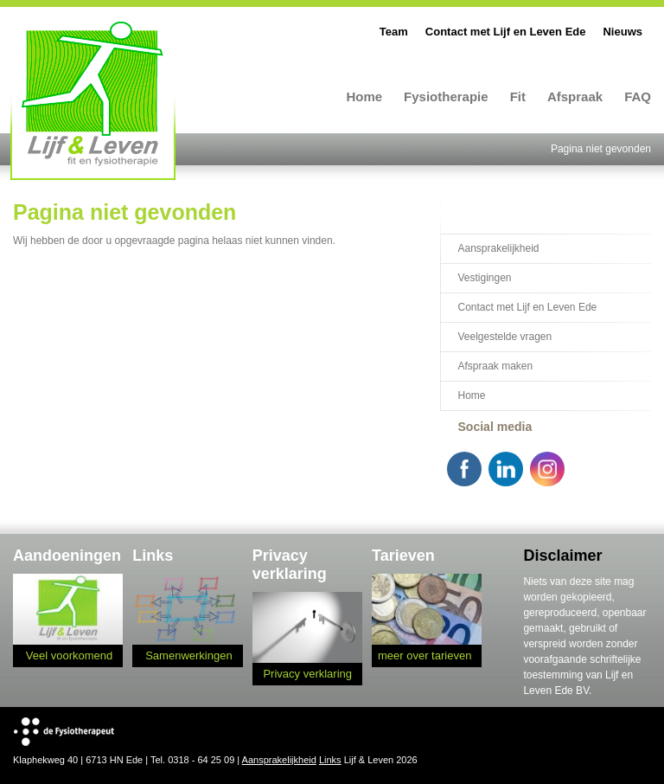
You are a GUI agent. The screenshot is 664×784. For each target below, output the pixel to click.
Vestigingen (484, 278)
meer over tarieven (424, 655)
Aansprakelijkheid (498, 248)
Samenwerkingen (188, 655)
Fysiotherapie (446, 96)
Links (330, 760)
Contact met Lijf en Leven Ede (505, 31)
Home (364, 96)
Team (394, 31)
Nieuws (622, 31)
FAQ (637, 96)
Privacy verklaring (307, 673)
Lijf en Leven (93, 100)
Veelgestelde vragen (504, 337)
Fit (518, 96)
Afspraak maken (495, 366)
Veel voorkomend (69, 655)
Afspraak (575, 96)
